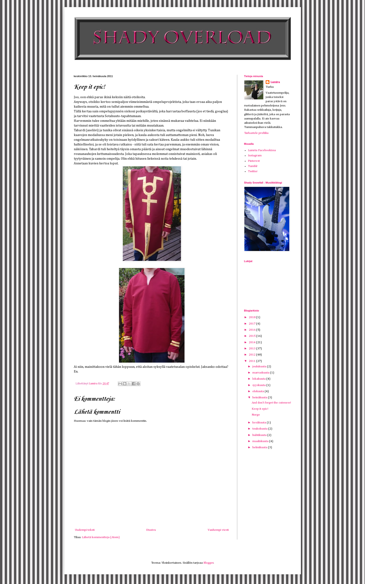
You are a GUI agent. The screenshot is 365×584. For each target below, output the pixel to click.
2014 (252, 342)
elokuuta (258, 391)
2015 (252, 336)
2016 (252, 329)
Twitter (253, 171)
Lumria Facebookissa (262, 150)
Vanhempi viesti (218, 529)
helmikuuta (260, 447)
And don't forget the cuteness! (271, 402)
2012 (252, 354)
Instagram (255, 155)
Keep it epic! (260, 408)
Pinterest (254, 160)
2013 (252, 348)
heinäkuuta (260, 397)
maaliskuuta (260, 441)
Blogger (208, 562)
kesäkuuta (259, 422)
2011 (252, 361)
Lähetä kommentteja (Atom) (101, 537)
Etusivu (151, 529)
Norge (256, 414)
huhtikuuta (259, 435)
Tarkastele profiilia (256, 133)
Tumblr (253, 166)
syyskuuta (259, 385)
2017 (252, 323)
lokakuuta (259, 378)
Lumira (275, 82)
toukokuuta (260, 428)
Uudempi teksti (85, 529)
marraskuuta (261, 372)
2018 (252, 317)
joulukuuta (259, 366)
